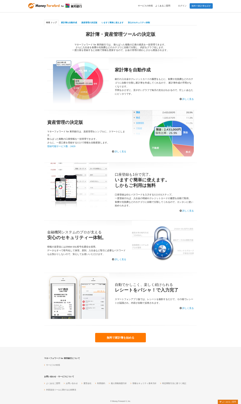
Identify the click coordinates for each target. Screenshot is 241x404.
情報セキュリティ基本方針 (144, 383)
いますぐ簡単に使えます (113, 22)
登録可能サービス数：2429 (61, 146)
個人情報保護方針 (119, 383)
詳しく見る (188, 99)
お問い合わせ (72, 383)
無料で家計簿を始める (120, 337)
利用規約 (101, 383)
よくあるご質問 (162, 5)
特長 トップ (51, 22)
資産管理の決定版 (89, 22)
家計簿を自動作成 (69, 22)
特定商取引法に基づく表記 (174, 383)
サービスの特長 (145, 5)
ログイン (182, 5)
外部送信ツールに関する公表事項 (61, 390)
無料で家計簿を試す (201, 6)
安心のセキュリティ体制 (139, 22)
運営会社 (87, 383)
